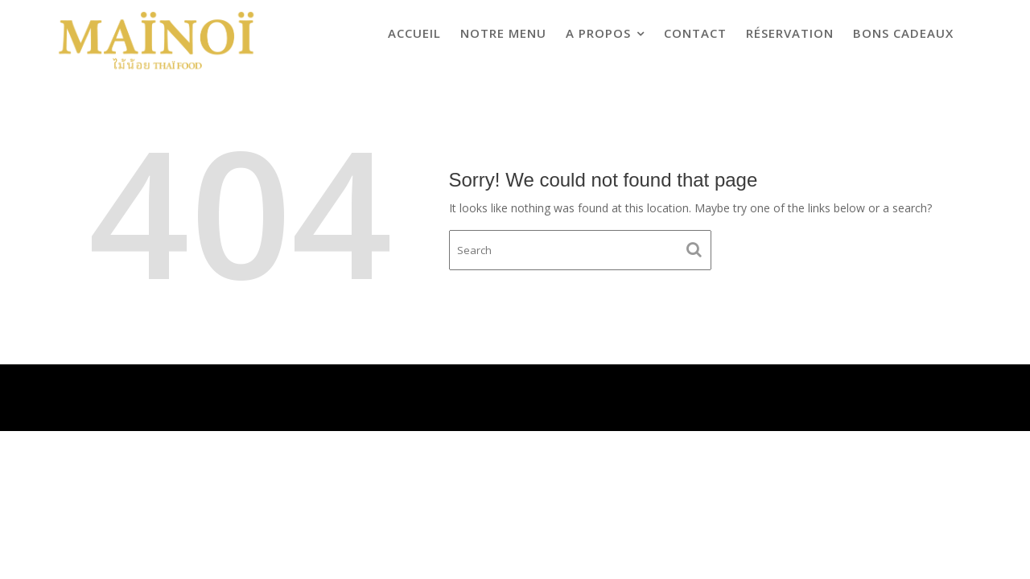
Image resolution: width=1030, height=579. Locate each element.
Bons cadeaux (903, 33)
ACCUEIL (414, 33)
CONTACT (695, 33)
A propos (598, 33)
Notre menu (503, 33)
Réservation (790, 33)
